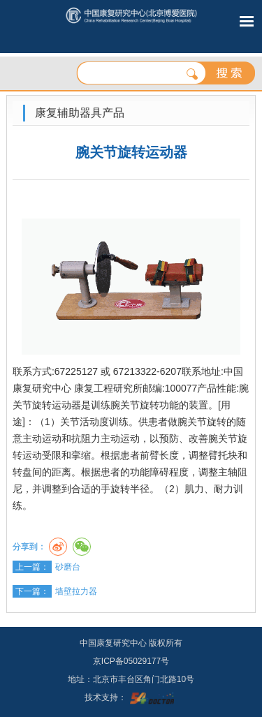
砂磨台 (67, 567)
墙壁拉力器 (76, 591)
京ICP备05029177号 (131, 661)
